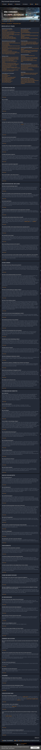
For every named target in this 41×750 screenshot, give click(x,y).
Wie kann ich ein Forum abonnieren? (26, 68)
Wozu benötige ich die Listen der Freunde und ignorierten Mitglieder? (30, 49)
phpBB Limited (27, 221)
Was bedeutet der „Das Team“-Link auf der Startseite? (29, 38)
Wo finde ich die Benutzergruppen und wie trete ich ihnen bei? (30, 33)
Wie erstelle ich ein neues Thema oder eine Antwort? (10, 57)
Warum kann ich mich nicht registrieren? (8, 31)
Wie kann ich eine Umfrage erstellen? (8, 60)
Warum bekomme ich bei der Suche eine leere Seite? (29, 58)
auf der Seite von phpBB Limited (32, 698)
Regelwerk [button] (11, 4)
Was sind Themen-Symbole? (6, 82)
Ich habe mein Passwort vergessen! (7, 36)
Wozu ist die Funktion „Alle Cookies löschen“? (9, 38)
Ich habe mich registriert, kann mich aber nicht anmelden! (11, 32)
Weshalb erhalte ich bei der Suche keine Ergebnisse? (29, 57)
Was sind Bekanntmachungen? (7, 79)
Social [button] (32, 4)
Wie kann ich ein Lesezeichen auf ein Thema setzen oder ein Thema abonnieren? (30, 67)
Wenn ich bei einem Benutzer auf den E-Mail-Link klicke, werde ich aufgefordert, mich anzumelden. (11, 53)
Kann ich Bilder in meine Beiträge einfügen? (9, 77)
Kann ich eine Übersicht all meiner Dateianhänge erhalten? (28, 74)
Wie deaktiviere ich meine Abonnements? (27, 69)
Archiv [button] (37, 4)
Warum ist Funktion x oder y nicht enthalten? (28, 79)
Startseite (4, 4)
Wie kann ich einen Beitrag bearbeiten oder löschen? (10, 58)
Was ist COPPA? (4, 30)
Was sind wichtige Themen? (6, 80)
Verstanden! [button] (35, 747)
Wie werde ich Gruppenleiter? (25, 34)
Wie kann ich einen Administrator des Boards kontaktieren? (28, 83)
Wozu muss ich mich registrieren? (7, 29)
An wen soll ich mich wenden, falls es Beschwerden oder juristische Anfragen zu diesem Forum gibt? (30, 81)
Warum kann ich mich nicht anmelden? (8, 33)
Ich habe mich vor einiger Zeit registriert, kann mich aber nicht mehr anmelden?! (11, 35)
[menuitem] (9, 21)
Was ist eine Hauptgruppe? (25, 37)
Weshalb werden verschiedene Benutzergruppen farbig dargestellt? (29, 36)
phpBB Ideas (14, 706)
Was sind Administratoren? (25, 29)
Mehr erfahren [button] (11, 748)
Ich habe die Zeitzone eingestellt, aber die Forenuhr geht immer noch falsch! (11, 46)
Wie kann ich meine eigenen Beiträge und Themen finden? (29, 61)
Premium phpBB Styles (24, 743)
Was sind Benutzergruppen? (25, 31)
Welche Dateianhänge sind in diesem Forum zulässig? (29, 73)
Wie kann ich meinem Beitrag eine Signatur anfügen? (10, 59)
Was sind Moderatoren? (24, 30)
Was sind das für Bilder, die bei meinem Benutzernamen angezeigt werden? (11, 49)
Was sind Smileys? (5, 76)
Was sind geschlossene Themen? (7, 81)
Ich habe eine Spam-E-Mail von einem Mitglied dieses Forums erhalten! (29, 44)
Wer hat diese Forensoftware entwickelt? (27, 78)
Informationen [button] (26, 4)
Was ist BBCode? (5, 74)
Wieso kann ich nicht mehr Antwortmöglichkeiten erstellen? (9, 61)
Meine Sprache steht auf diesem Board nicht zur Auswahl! (11, 47)
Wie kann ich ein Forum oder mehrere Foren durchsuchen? (28, 56)
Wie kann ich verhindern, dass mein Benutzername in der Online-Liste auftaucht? (11, 43)
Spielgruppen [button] (18, 4)
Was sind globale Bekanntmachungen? (8, 78)
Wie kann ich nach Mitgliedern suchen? (27, 59)
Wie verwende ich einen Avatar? (7, 50)
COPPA (22, 124)
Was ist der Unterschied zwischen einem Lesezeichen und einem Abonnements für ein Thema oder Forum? (29, 65)
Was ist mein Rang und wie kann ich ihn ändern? (9, 51)
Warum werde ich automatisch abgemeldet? (9, 37)
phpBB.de (34, 221)
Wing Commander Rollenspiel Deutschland (11, 1)
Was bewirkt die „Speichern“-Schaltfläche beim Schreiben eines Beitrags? (11, 68)
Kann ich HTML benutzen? (6, 75)
